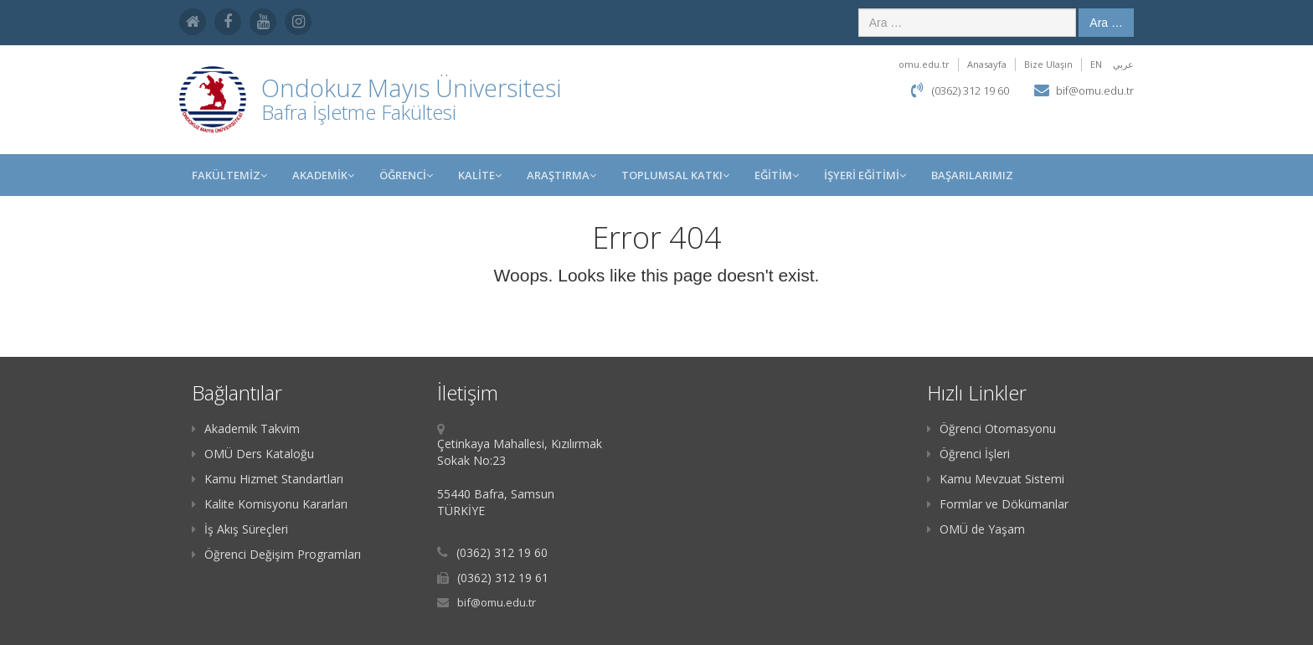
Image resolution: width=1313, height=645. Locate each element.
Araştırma (561, 175)
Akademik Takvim (246, 428)
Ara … (1106, 22)
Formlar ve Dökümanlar (997, 504)
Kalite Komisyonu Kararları (270, 504)
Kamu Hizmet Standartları (267, 479)
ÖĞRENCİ (406, 175)
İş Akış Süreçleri (240, 529)
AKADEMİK (323, 175)
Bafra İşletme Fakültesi (358, 112)
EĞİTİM (776, 175)
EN (1096, 64)
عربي (1123, 64)
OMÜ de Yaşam (976, 529)
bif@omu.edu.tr (1095, 90)
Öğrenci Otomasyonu (991, 428)
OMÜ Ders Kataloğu (253, 454)
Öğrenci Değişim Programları (276, 554)
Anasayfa (987, 64)
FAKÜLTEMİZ (229, 175)
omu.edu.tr (924, 64)
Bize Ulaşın (1048, 64)
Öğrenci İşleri (968, 454)
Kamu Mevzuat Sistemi (995, 479)
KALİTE (480, 175)
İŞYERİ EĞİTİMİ (865, 175)
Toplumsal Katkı (675, 175)
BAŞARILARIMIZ (972, 175)
